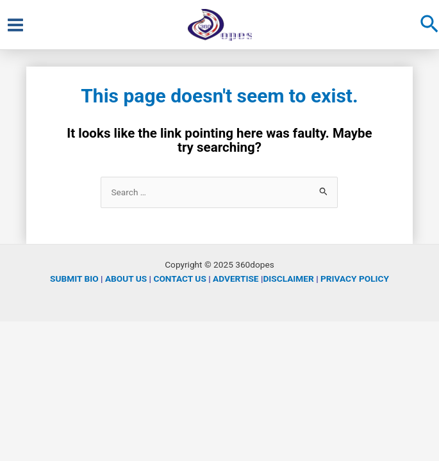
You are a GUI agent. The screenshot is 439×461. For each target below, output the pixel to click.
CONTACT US (179, 278)
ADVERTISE (236, 278)
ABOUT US (126, 278)
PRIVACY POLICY (354, 278)
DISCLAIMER (288, 278)
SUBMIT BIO (74, 278)
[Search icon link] (429, 25)
